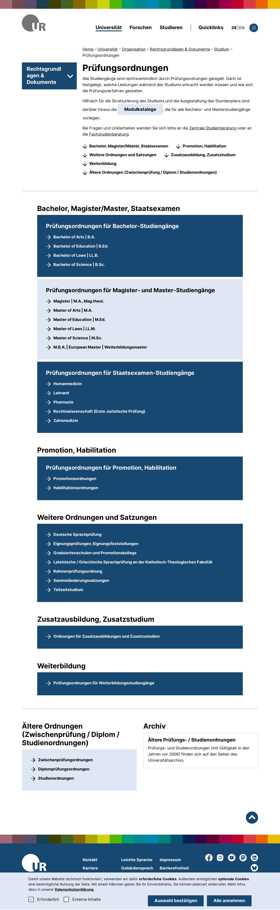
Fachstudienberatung (109, 134)
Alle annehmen (229, 900)
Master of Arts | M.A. (72, 310)
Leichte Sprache (136, 859)
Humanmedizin (67, 383)
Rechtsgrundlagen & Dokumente (180, 49)
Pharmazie (63, 402)
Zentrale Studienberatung (212, 128)
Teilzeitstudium (68, 589)
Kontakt (90, 859)
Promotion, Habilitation (204, 146)
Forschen (141, 27)
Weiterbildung (102, 163)
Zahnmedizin (65, 420)
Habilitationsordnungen (75, 487)
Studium (221, 49)
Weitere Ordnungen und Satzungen (122, 154)
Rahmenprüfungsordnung (77, 571)
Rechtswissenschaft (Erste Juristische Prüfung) (99, 411)
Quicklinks (210, 27)
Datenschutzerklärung (74, 889)
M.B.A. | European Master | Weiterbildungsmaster (100, 347)
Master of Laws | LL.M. (74, 328)
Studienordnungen (56, 778)
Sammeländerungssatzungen (81, 580)
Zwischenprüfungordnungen (65, 760)
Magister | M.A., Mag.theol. (78, 301)
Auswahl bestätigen (175, 900)
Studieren (171, 27)
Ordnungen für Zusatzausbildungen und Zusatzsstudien (106, 636)
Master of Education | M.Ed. (79, 319)
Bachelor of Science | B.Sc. (79, 264)
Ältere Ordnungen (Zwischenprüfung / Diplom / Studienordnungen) (153, 172)
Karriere (90, 868)
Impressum (170, 859)
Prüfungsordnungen (100, 55)
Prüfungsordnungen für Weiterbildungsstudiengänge (103, 683)
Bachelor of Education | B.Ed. (80, 246)
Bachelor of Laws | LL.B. (75, 255)
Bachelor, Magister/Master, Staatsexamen (128, 146)
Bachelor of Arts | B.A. (74, 237)
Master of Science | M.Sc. (77, 338)
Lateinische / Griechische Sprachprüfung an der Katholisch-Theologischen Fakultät (132, 562)
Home (87, 49)
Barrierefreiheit (174, 868)
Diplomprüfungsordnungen (63, 769)
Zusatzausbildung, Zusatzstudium (203, 154)
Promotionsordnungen (74, 478)
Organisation (134, 49)
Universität (109, 27)
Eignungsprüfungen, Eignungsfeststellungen (95, 543)
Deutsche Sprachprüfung (77, 534)
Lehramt (61, 393)
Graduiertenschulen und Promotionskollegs (94, 553)
